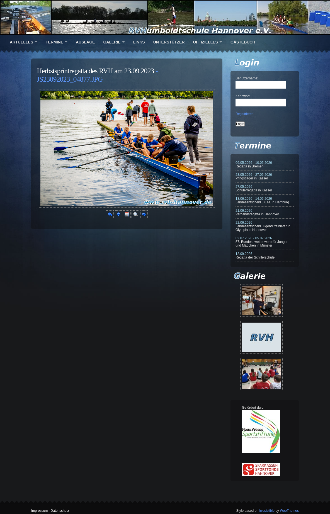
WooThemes (289, 511)
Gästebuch (242, 42)
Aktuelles (21, 42)
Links (139, 42)
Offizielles (205, 42)
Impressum (39, 511)
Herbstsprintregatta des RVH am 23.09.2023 (95, 71)
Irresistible (267, 511)
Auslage (85, 42)
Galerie (111, 42)
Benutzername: (247, 78)
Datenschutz (59, 511)
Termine (54, 42)
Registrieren (245, 114)
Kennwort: (243, 96)
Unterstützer (169, 42)
